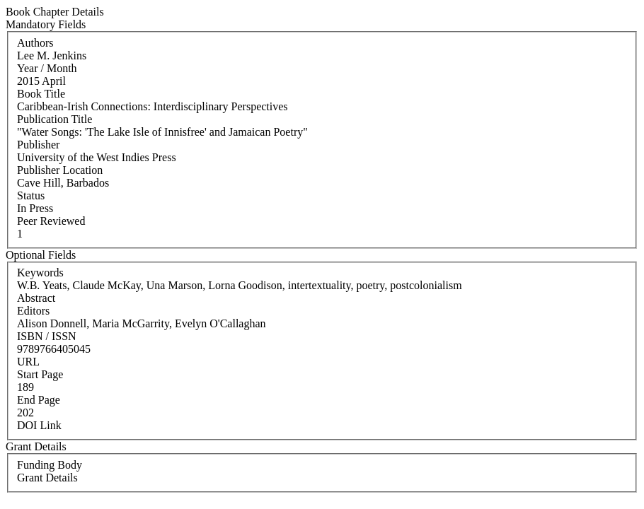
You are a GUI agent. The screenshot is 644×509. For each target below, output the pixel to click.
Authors (35, 43)
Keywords (40, 273)
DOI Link (39, 425)
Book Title (41, 94)
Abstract (36, 298)
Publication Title (54, 119)
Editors (33, 311)
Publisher (38, 145)
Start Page (40, 374)
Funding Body (49, 465)
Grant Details (47, 478)
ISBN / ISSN (46, 336)
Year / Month (47, 68)
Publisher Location (60, 170)
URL (28, 362)
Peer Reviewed (51, 221)
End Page (38, 400)
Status (31, 195)
